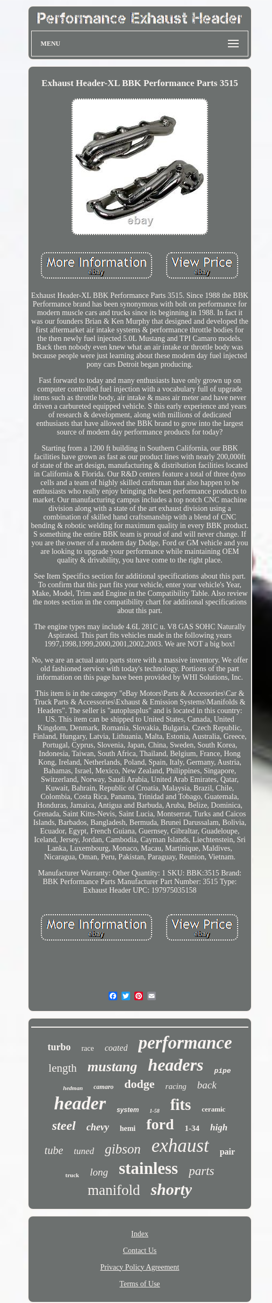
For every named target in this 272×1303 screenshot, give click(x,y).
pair (227, 1151)
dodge (139, 1084)
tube (54, 1150)
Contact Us (140, 1251)
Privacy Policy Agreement (140, 1267)
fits (180, 1104)
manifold (114, 1190)
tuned (84, 1151)
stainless (148, 1168)
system (128, 1110)
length (62, 1068)
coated (116, 1047)
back (207, 1085)
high (218, 1127)
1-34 (192, 1128)
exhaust (180, 1145)
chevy (98, 1127)
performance (185, 1042)
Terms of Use (139, 1284)
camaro (103, 1087)
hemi (128, 1128)
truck (72, 1175)
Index (139, 1234)
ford (160, 1124)
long (99, 1172)
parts (201, 1171)
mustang (113, 1066)
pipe (222, 1071)
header (80, 1103)
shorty (171, 1189)
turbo (58, 1047)
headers (175, 1064)
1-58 (154, 1111)
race (87, 1048)
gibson (123, 1149)
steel (64, 1126)
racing (176, 1086)
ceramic (213, 1109)
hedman (73, 1088)
